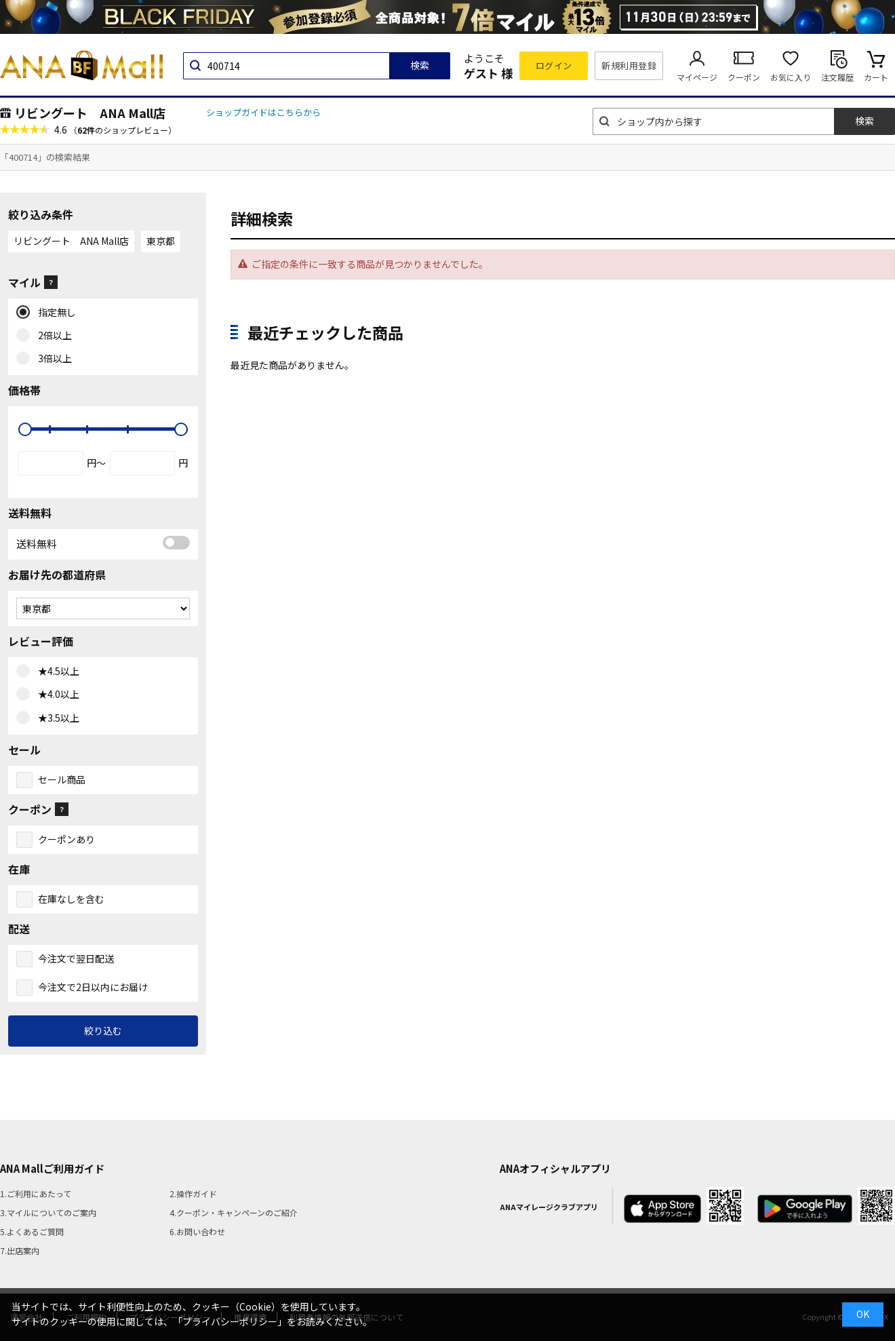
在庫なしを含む (71, 899)
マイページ (697, 77)
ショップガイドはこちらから (263, 112)
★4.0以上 (55, 694)
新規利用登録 (628, 65)
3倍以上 (51, 358)
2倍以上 (51, 335)
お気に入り (790, 77)
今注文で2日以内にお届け (93, 987)
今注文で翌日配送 (76, 958)
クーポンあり (66, 839)
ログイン (554, 65)
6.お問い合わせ (197, 1231)
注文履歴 (837, 77)
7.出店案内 (19, 1250)
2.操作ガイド (193, 1193)
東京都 (160, 241)
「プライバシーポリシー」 (230, 1321)
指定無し (54, 312)
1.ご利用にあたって (35, 1193)
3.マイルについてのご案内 (48, 1212)
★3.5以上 (55, 718)
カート (876, 77)
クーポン (744, 77)
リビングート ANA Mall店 (89, 112)
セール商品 (61, 779)
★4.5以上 (55, 671)
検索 (419, 65)
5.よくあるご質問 (32, 1231)
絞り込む (103, 1030)
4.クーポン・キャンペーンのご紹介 (234, 1212)
